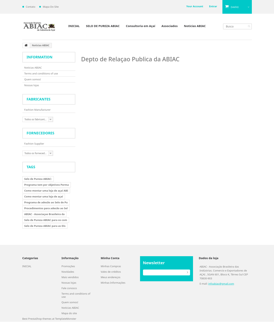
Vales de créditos (111, 271)
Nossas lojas (31, 85)
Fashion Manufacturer (37, 109)
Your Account (194, 6)
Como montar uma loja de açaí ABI (46, 190)
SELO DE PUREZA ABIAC (103, 26)
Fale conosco (69, 288)
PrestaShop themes (40, 318)
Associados (169, 26)
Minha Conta (110, 258)
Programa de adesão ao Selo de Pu (46, 202)
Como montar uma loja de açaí (43, 196)
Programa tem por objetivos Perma (46, 184)
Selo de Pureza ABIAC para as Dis (45, 226)
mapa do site (51, 6)
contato (31, 6)
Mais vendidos (70, 277)
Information (40, 57)
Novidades (68, 271)
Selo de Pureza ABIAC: (38, 179)
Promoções (68, 266)
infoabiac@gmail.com (221, 283)
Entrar (213, 6)
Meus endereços (110, 277)
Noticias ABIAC (195, 26)
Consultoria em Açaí (140, 26)
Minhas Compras (111, 266)
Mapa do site (69, 313)
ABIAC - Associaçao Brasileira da (44, 214)
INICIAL (74, 26)
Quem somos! (32, 79)
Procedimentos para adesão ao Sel (46, 208)
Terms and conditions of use (41, 73)
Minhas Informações (113, 282)
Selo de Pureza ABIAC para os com (45, 220)
